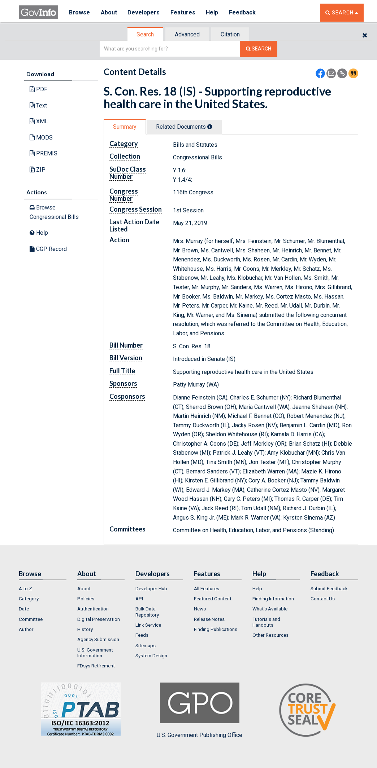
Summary (124, 126)
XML (39, 121)
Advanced (187, 34)
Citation (230, 34)
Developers (144, 12)
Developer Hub (151, 588)
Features (183, 12)
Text (38, 105)
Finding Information (273, 598)
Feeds (141, 635)
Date (24, 609)
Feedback (243, 12)
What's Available (269, 609)
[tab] (145, 34)
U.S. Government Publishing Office (199, 710)
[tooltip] (209, 126)
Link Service (148, 625)
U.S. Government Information (95, 652)
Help (213, 12)
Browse (79, 12)
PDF (38, 89)
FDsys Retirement (96, 665)
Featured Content (212, 598)
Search (145, 34)
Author (26, 629)
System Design (151, 655)
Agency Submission (98, 639)
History (85, 629)
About (109, 12)
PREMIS (43, 153)
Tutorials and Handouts (266, 622)
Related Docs (184, 126)
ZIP (38, 169)
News (200, 609)
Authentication (93, 609)
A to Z (25, 588)
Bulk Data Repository (147, 611)
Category (29, 598)
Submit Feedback (329, 588)
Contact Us (323, 598)
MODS (41, 137)
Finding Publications (215, 629)
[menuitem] (42, 588)
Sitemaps (145, 645)
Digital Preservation (98, 619)
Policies (85, 598)
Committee (31, 619)
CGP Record (48, 249)
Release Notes (209, 619)
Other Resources (270, 635)
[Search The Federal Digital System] (258, 49)
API (139, 598)
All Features (206, 588)
